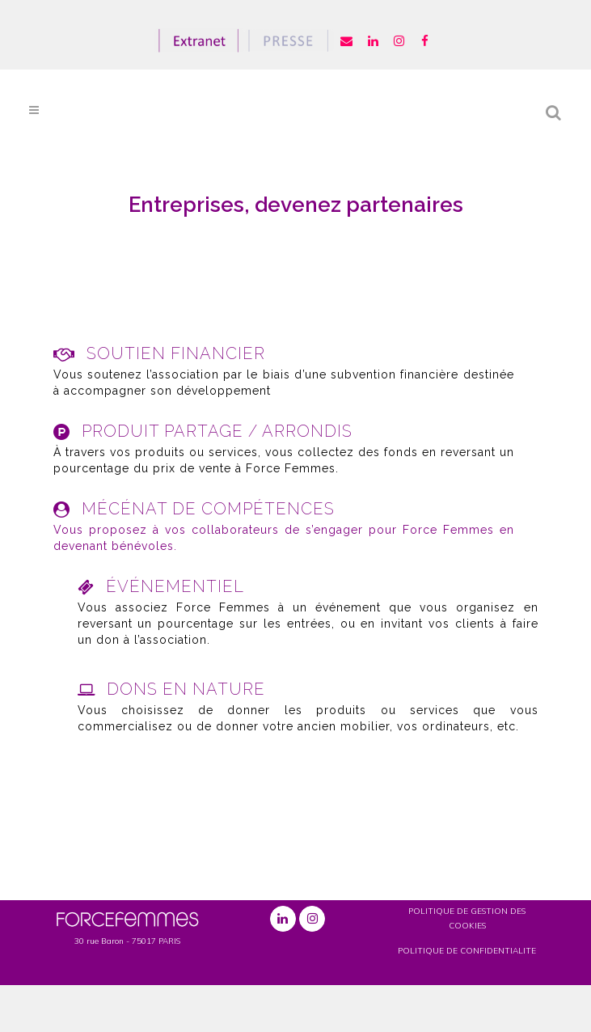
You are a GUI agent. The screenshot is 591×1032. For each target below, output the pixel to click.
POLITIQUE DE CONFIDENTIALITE (467, 950)
